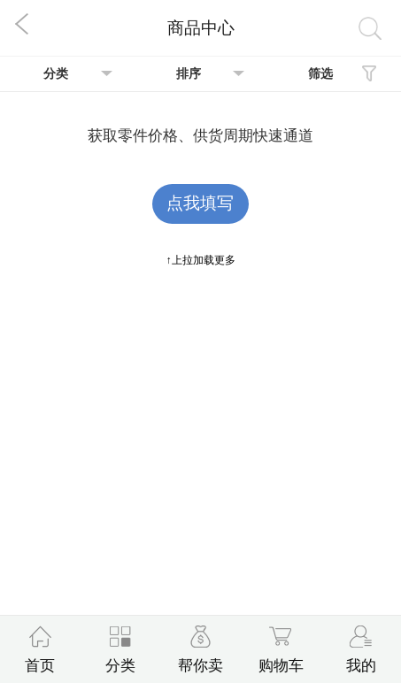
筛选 (320, 73)
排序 (188, 73)
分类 (55, 73)
